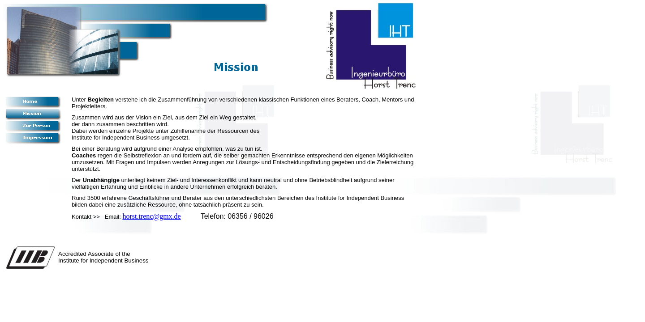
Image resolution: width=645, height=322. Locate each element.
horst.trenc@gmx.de (151, 216)
